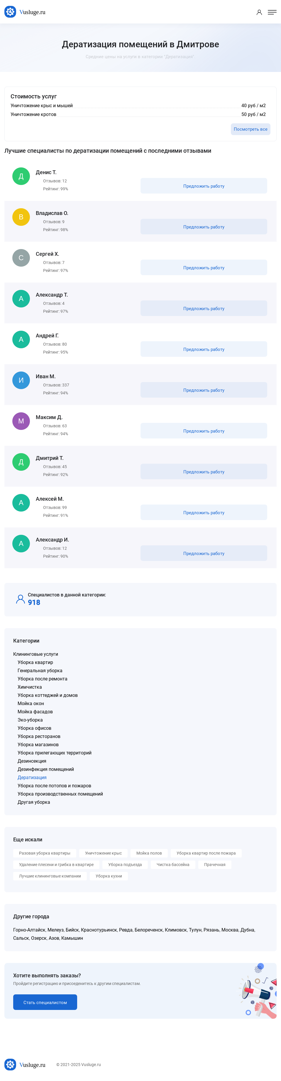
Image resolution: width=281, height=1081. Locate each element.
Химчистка (30, 687)
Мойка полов (149, 853)
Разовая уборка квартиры (44, 853)
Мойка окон (31, 703)
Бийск (72, 930)
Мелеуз (56, 930)
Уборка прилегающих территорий (55, 753)
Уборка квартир (35, 662)
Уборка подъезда (125, 864)
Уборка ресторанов (39, 736)
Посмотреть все (251, 129)
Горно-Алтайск (29, 930)
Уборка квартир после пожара (206, 853)
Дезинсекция (32, 761)
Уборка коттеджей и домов (48, 695)
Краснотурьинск (99, 930)
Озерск (39, 938)
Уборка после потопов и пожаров (54, 786)
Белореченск (149, 930)
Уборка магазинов (38, 744)
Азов (54, 938)
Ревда (126, 930)
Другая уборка (34, 802)
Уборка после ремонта (42, 679)
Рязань (211, 930)
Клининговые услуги (35, 654)
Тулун (195, 930)
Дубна (247, 930)
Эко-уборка (30, 720)
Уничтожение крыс (103, 853)
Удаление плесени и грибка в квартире (56, 864)
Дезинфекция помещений (46, 769)
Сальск (21, 938)
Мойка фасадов (35, 711)
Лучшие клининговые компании (50, 876)
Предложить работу (203, 186)
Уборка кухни (109, 876)
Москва (229, 930)
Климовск (176, 930)
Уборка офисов (34, 728)
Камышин (72, 938)
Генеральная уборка (40, 670)
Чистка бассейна (173, 864)
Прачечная (215, 864)
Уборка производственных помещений (60, 794)
